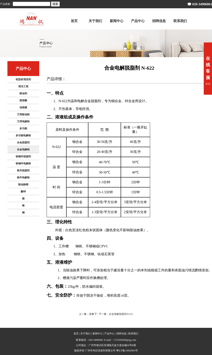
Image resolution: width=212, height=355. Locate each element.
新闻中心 (97, 333)
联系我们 (133, 333)
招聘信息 (121, 333)
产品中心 (109, 333)
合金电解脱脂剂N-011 (121, 314)
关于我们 (85, 333)
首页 (76, 333)
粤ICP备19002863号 (127, 350)
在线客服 (207, 71)
